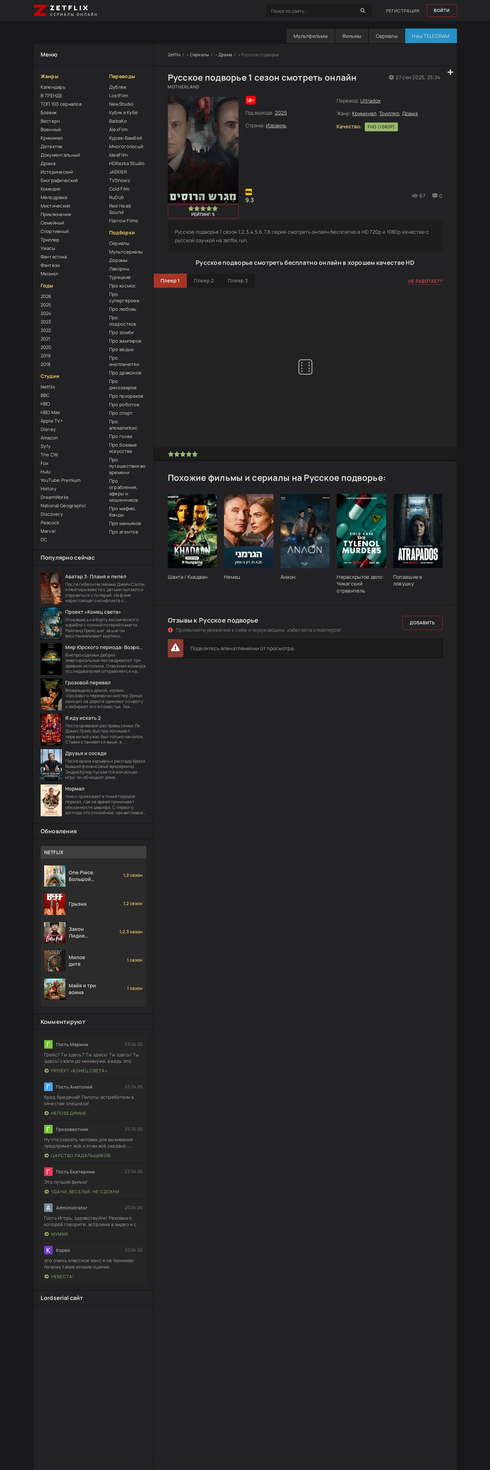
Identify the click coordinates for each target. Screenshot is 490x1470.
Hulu (46, 471)
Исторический (57, 172)
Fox (45, 463)
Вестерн (50, 121)
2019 (46, 355)
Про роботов (124, 404)
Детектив (52, 146)
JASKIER (118, 172)
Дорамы (118, 260)
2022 (46, 330)
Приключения (56, 214)
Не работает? (425, 281)
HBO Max (50, 412)
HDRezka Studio (127, 163)
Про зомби (121, 332)
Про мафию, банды (122, 511)
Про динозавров (123, 384)
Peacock (50, 522)
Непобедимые (66, 1113)
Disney (48, 429)
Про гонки (120, 436)
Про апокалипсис (123, 424)
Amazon (49, 437)
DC (44, 539)
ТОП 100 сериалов (61, 104)
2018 (46, 364)
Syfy (46, 446)
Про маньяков (125, 523)
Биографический (59, 180)
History (49, 488)
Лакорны (119, 269)
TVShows (119, 180)
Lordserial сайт (62, 1298)
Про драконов (125, 372)
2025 (46, 305)
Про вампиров (125, 341)
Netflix (48, 387)
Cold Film (119, 189)
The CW (49, 454)
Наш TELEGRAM (430, 36)
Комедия (50, 189)
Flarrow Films (123, 220)
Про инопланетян (124, 361)
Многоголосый (126, 146)
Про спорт (121, 413)
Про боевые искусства (123, 448)
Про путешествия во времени (127, 466)
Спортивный (55, 231)
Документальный (60, 155)
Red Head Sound (120, 209)
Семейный (52, 223)
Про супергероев (124, 297)
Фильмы (351, 36)
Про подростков (122, 320)
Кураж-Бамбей (125, 138)
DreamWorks (55, 497)
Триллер (50, 240)
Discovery (52, 514)
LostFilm (118, 95)
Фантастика (54, 256)
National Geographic (63, 505)
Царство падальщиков (77, 1156)
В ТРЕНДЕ (52, 95)
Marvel (48, 531)
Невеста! (59, 1276)
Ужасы (48, 248)
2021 (46, 339)
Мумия (56, 1234)
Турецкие (120, 277)
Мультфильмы (310, 36)
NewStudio (121, 104)
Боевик (49, 112)
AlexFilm (118, 129)
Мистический (55, 206)
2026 (46, 296)
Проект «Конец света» (76, 1071)
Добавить (422, 623)
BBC (45, 395)
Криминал (52, 138)
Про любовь (123, 309)
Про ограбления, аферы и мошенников (123, 490)
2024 (46, 313)
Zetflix (174, 55)
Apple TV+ (52, 421)
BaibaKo (118, 121)
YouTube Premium (61, 480)
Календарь (53, 87)
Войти (441, 11)
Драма (48, 163)
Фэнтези (50, 265)
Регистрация (402, 11)
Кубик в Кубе (123, 112)
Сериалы (386, 36)
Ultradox (370, 100)
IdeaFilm (118, 155)
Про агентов (123, 532)
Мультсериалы (126, 252)
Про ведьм (121, 349)
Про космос (122, 285)
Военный (51, 129)
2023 (46, 322)
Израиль (276, 125)
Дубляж (118, 87)
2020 (46, 347)
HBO (45, 404)
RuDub (116, 197)
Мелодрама (54, 197)
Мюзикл (49, 273)
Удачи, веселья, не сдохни (82, 1192)
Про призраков (126, 396)
